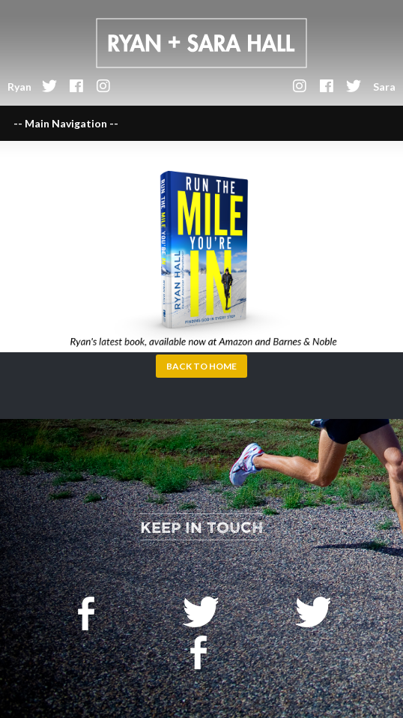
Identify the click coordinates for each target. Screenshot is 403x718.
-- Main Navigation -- (65, 123)
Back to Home (201, 366)
